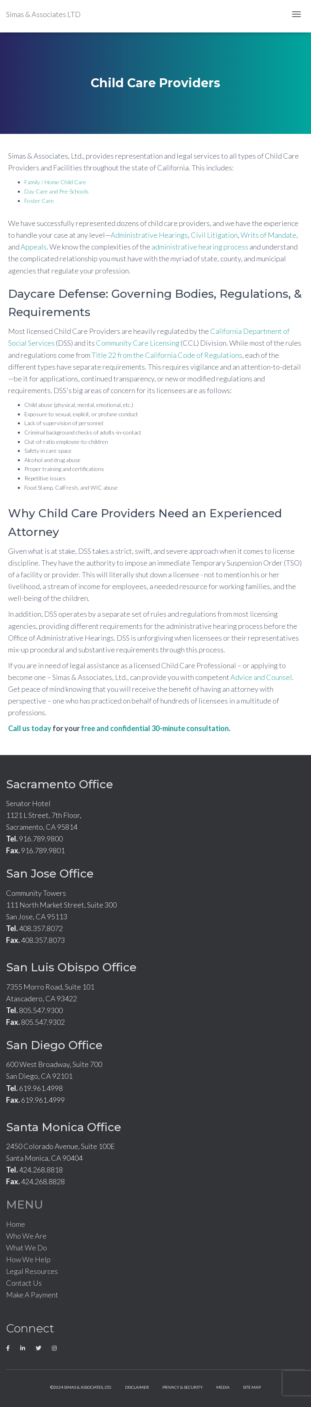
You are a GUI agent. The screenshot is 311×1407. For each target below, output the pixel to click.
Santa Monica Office (63, 1127)
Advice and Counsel (261, 677)
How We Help (28, 1259)
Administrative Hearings (149, 234)
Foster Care (39, 200)
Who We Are (26, 1235)
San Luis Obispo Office (71, 967)
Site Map (252, 1387)
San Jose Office (50, 873)
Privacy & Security (182, 1387)
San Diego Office (54, 1045)
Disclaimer (137, 1387)
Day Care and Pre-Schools (56, 191)
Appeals (34, 246)
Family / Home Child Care (55, 182)
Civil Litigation (214, 234)
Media (223, 1387)
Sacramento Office (59, 784)
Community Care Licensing (137, 342)
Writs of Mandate (268, 234)
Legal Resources (32, 1271)
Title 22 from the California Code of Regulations (167, 355)
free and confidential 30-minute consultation (155, 728)
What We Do (26, 1247)
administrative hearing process (199, 246)
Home (15, 1224)
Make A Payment (32, 1294)
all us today (32, 728)
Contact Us (24, 1282)
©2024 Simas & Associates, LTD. (81, 1387)
